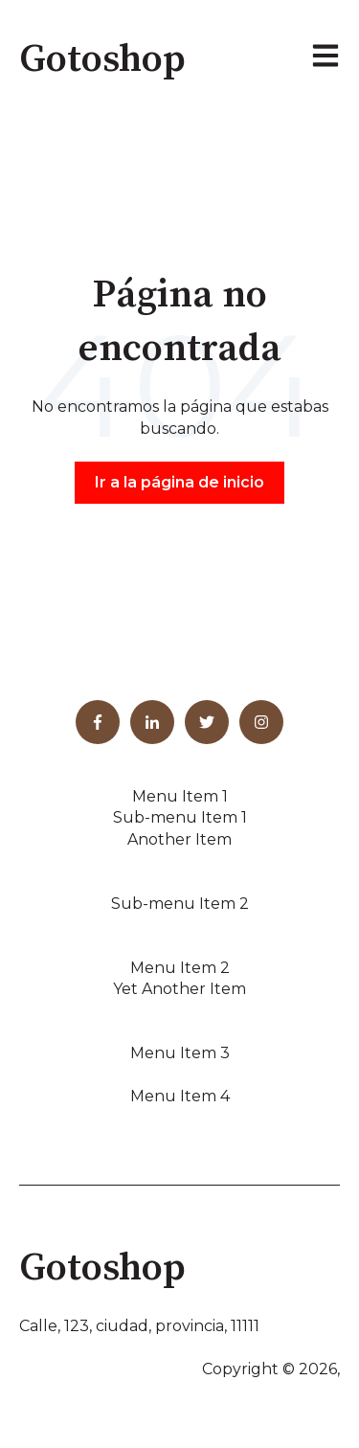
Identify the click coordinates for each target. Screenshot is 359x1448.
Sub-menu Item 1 (180, 817)
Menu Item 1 (180, 796)
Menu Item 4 (180, 1096)
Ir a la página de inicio (179, 482)
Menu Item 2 (180, 968)
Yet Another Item (179, 989)
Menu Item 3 (180, 1053)
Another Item (179, 839)
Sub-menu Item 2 (180, 903)
